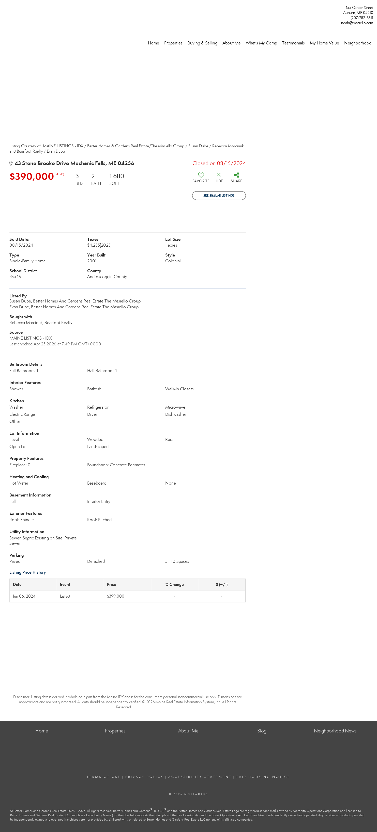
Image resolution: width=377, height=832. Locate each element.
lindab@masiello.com (356, 23)
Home (153, 43)
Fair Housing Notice (263, 777)
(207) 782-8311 (362, 17)
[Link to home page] (5, 9)
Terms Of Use (104, 777)
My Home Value (324, 43)
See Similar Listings (219, 195)
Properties (173, 43)
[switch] (201, 179)
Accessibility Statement (200, 777)
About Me (231, 43)
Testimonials (293, 43)
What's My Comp (261, 43)
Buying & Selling (202, 43)
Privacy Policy (144, 777)
